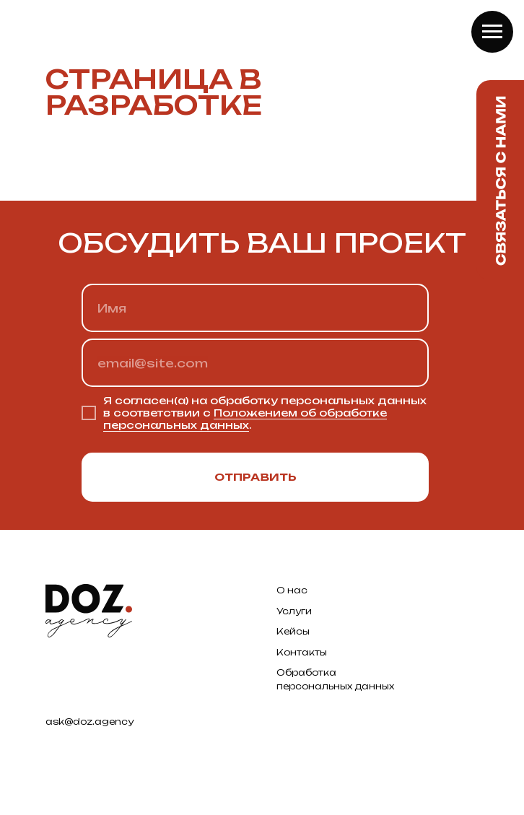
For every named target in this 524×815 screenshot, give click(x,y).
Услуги (294, 611)
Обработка (306, 672)
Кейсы (293, 631)
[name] (255, 308)
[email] (255, 363)
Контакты (301, 652)
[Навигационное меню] (492, 32)
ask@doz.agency (89, 721)
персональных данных (335, 686)
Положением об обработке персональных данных (245, 418)
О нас (291, 590)
